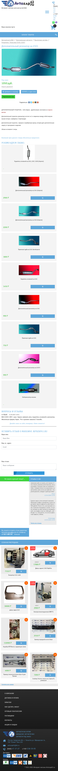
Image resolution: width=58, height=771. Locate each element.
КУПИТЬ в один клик (29, 92)
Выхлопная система (41, 40)
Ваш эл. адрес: (6, 443)
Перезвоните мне (8, 97)
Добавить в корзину (11, 92)
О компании (9, 693)
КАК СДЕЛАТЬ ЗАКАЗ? (12, 707)
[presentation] (17, 455)
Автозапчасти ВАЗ (8, 40)
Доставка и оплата (12, 698)
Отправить (29, 473)
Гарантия (8, 702)
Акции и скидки (11, 725)
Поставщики (9, 716)
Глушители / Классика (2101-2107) (13, 42)
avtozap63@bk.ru (13, 745)
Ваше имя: (5, 434)
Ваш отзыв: (5, 461)
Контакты (8, 720)
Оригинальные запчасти (24, 40)
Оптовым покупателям (13, 711)
